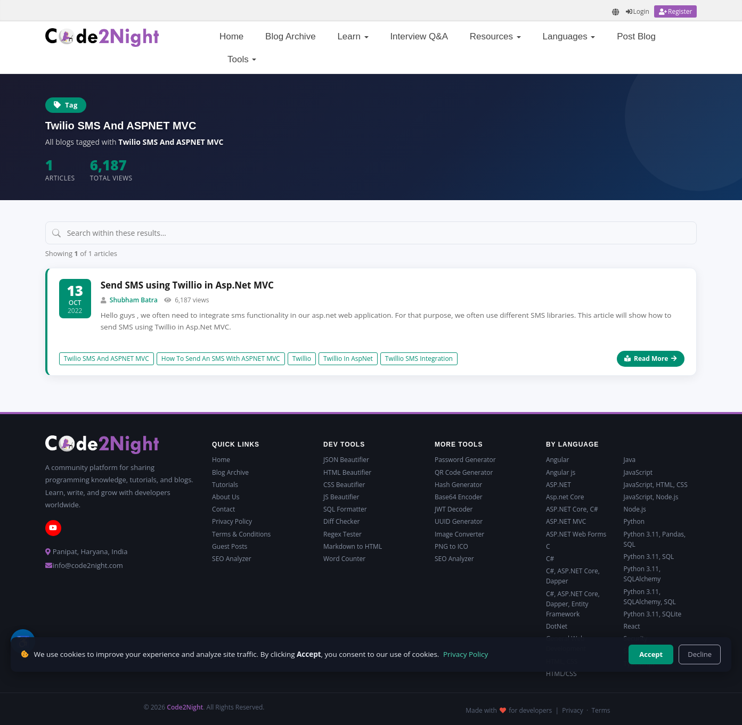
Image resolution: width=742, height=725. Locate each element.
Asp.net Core (565, 496)
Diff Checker (341, 521)
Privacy (572, 710)
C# (550, 558)
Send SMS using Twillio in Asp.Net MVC (187, 285)
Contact (223, 509)
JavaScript (638, 472)
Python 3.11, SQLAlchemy (642, 573)
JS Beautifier (341, 496)
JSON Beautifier (346, 459)
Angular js (560, 472)
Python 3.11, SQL (649, 556)
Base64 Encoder (459, 496)
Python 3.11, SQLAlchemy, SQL (650, 596)
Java (630, 459)
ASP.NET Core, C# (572, 509)
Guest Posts (229, 546)
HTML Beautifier (347, 472)
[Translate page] (615, 12)
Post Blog (636, 36)
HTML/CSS (561, 673)
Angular (557, 459)
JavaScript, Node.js (651, 496)
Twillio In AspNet (348, 358)
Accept (651, 654)
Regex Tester (342, 534)
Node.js (635, 509)
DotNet (556, 626)
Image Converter (459, 534)
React (632, 626)
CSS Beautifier (344, 484)
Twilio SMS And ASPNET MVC (106, 358)
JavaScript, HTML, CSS (656, 484)
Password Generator (465, 459)
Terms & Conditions (241, 534)
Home (231, 36)
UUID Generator (459, 521)
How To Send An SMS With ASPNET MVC (220, 358)
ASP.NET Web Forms (576, 534)
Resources (495, 36)
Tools (241, 59)
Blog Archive (290, 36)
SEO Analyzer (231, 558)
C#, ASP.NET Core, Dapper (573, 576)
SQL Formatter (345, 509)
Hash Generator (458, 484)
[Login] (637, 11)
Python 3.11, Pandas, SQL (655, 539)
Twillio (301, 358)
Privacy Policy (232, 521)
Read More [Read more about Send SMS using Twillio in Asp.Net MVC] (650, 358)
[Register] (675, 11)
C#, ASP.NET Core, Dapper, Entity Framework (573, 604)
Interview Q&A (419, 36)
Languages (569, 36)
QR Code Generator (464, 472)
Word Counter (344, 558)
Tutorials (225, 484)
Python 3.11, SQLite (653, 614)
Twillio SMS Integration (419, 358)
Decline (700, 654)
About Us (225, 496)
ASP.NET (558, 484)
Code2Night (185, 707)
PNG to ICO (451, 546)
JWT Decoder (453, 509)
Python (634, 521)
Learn (352, 36)
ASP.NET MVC (566, 521)
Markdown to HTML (352, 546)
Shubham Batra (134, 299)
